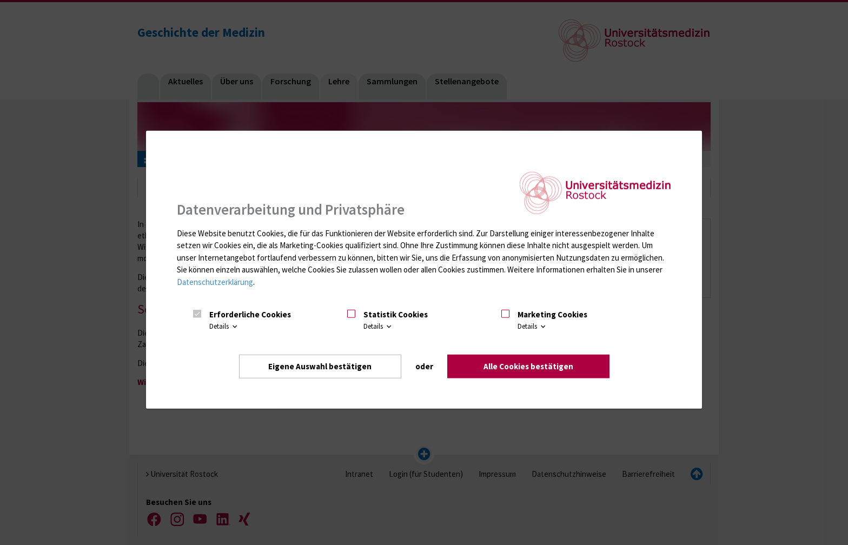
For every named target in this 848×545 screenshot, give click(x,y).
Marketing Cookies (552, 314)
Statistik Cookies (395, 314)
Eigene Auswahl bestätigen (320, 366)
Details (224, 326)
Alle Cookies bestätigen (528, 366)
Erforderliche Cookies (250, 314)
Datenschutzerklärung (215, 282)
